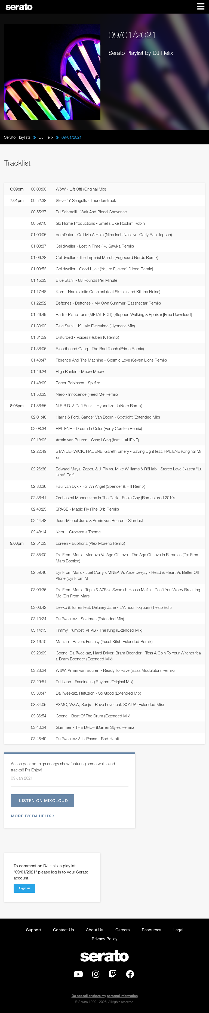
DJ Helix (46, 137)
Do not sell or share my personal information (105, 996)
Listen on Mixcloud (43, 800)
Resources (151, 929)
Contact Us (63, 929)
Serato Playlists (17, 137)
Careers (122, 929)
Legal (178, 929)
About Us (94, 929)
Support (33, 929)
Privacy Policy (105, 938)
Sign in (24, 888)
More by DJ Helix (32, 815)
